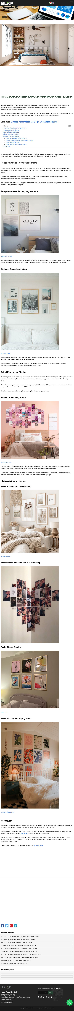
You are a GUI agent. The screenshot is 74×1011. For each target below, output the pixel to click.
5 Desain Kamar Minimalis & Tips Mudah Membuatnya (34, 122)
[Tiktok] (48, 997)
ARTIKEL (4, 17)
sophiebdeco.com (6, 256)
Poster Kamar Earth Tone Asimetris (16, 138)
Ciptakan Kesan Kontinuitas (11, 130)
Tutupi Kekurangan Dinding (11, 132)
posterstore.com (6, 556)
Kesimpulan (6, 146)
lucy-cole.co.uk (5, 353)
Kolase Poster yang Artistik (11, 134)
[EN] (53, 3)
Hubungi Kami (38, 845)
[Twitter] (43, 997)
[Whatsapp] (46, 997)
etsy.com (3, 712)
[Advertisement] (37, 82)
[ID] (50, 3)
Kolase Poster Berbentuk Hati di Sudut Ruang (19, 140)
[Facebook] (38, 997)
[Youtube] (51, 997)
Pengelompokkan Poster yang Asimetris (14, 128)
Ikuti (50, 992)
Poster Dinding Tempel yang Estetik (16, 144)
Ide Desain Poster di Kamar (11, 136)
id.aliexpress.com (6, 462)
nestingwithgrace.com (7, 812)
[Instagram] (41, 997)
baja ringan (24, 833)
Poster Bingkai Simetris (12, 142)
